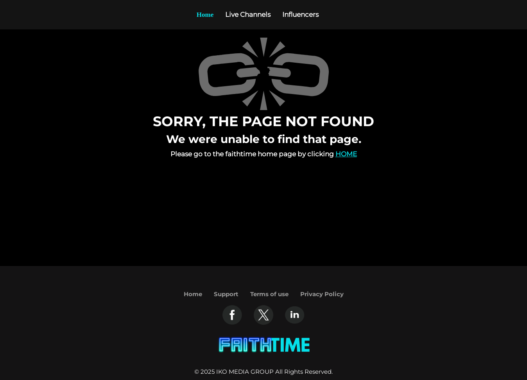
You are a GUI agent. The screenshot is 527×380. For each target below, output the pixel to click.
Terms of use (269, 294)
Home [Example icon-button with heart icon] (205, 14)
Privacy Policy (322, 294)
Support (226, 294)
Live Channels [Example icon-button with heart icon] (248, 14)
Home (346, 154)
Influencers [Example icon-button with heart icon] (300, 14)
